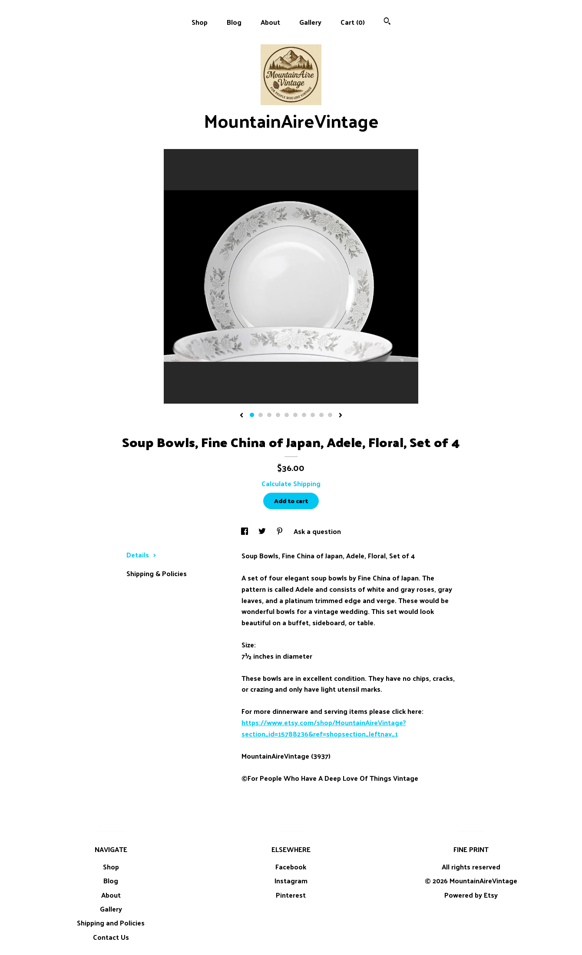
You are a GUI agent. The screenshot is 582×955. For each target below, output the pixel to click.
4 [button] (278, 415)
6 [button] (295, 415)
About (270, 22)
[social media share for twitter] (263, 531)
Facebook (290, 866)
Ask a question (317, 531)
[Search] (387, 22)
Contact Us (111, 937)
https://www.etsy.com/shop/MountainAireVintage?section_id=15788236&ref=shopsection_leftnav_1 (323, 728)
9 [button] (321, 415)
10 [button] (330, 415)
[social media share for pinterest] (280, 531)
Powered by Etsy (471, 895)
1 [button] (252, 415)
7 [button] (304, 415)
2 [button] (260, 415)
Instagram (291, 880)
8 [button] (313, 415)
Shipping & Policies (156, 573)
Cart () (353, 22)
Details (141, 554)
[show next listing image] (340, 416)
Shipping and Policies (111, 922)
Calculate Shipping (291, 483)
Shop (200, 22)
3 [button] (269, 415)
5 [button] (286, 415)
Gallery (310, 22)
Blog (234, 22)
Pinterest (291, 895)
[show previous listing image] (241, 416)
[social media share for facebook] (245, 531)
